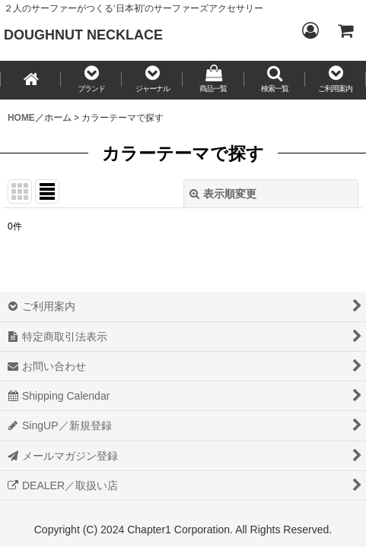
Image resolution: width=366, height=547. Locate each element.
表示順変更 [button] (222, 194)
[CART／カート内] (344, 30)
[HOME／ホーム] (30, 80)
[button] (91, 80)
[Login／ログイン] (309, 30)
